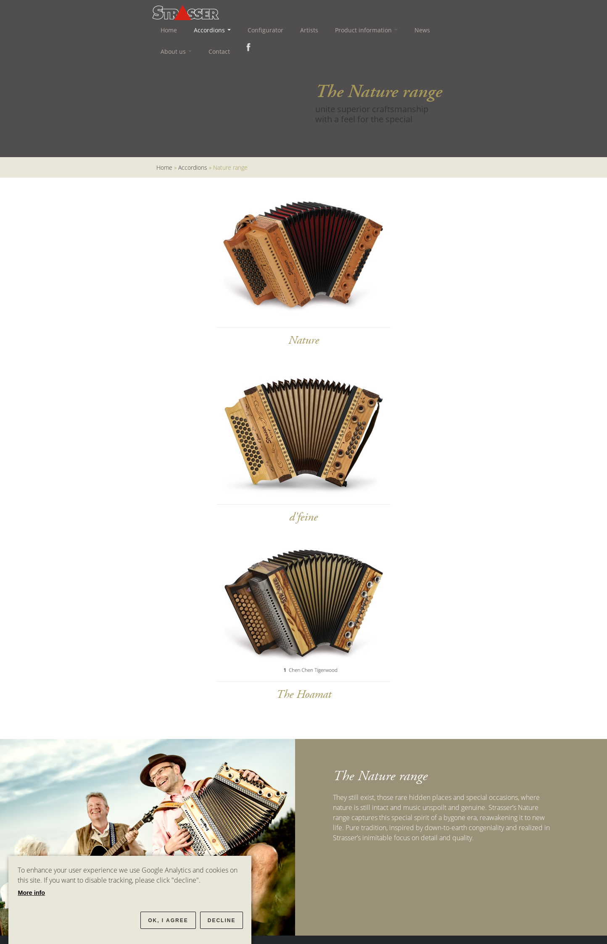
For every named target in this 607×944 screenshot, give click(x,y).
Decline (222, 920)
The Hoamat (303, 694)
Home (169, 30)
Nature (303, 340)
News (422, 30)
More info (31, 892)
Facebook (246, 47)
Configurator (265, 30)
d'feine (303, 517)
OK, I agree (168, 920)
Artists (309, 30)
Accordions (212, 30)
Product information (366, 30)
